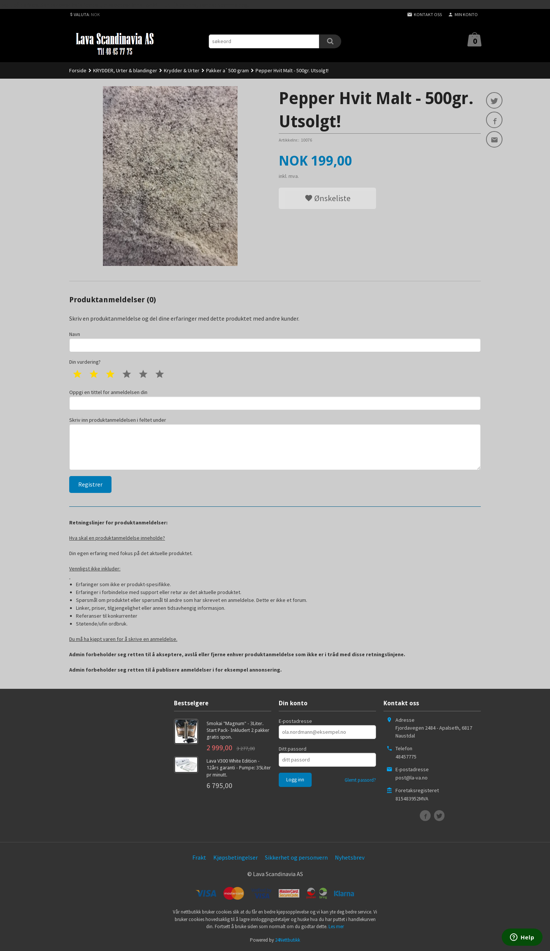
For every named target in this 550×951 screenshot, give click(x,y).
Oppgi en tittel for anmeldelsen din (275, 399)
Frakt (199, 857)
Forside (77, 70)
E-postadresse (295, 721)
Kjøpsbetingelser (235, 857)
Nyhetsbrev (349, 857)
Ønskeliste (328, 198)
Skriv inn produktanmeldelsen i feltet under (275, 443)
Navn (275, 341)
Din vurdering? (85, 361)
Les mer (336, 926)
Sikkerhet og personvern (296, 857)
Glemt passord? (360, 780)
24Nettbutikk (287, 940)
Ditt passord (292, 748)
